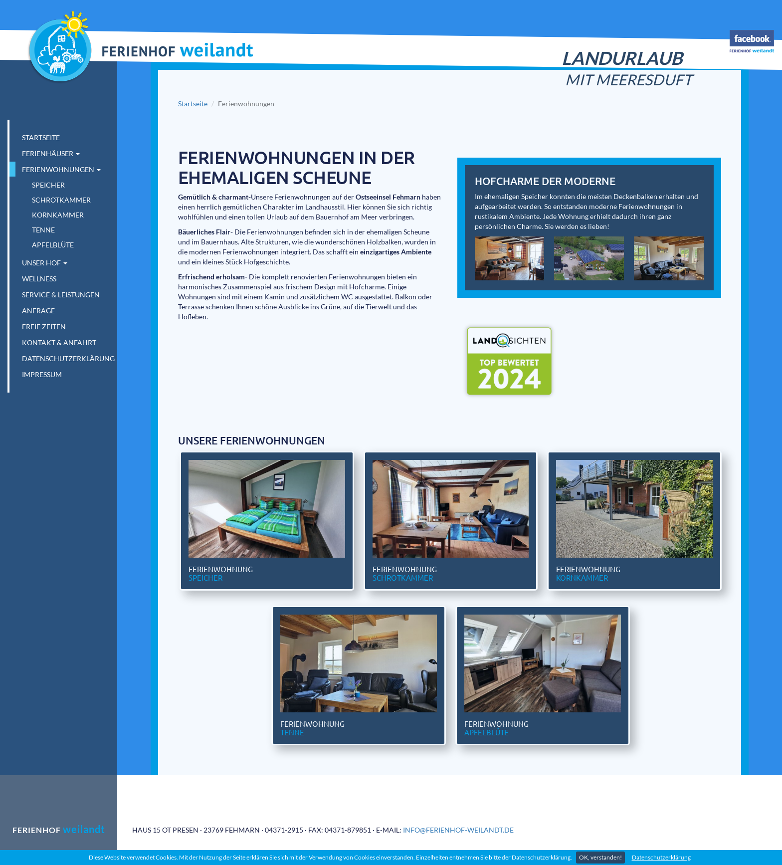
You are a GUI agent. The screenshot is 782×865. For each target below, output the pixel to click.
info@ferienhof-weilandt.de (458, 830)
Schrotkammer (61, 200)
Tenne (43, 229)
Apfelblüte (53, 244)
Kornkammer (58, 215)
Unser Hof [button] (44, 262)
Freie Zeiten (44, 326)
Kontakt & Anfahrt (59, 342)
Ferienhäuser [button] (51, 153)
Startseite (41, 137)
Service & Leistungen (61, 294)
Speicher (48, 185)
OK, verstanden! (600, 857)
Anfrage (38, 310)
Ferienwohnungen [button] (61, 169)
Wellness (39, 278)
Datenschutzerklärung (661, 857)
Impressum (42, 374)
